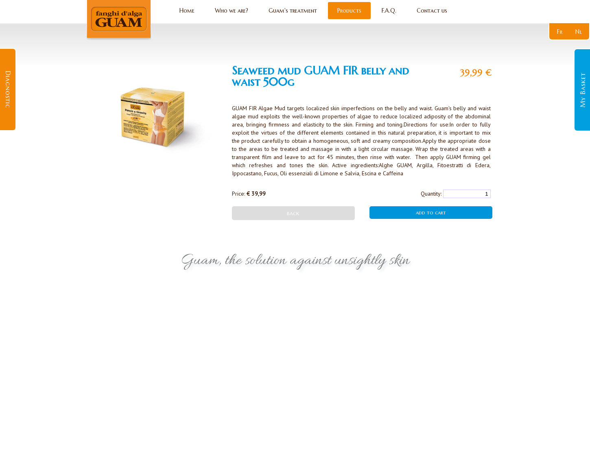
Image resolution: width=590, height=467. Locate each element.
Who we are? (231, 10)
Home (186, 10)
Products (349, 10)
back (293, 213)
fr (560, 31)
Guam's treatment (293, 10)
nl (578, 31)
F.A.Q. (389, 10)
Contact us (432, 10)
